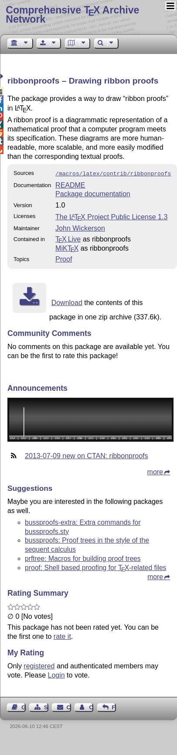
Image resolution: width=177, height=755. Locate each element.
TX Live (68, 238)
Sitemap (46, 706)
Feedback (114, 706)
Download (66, 301)
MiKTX (66, 247)
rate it (62, 635)
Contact (69, 706)
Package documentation (92, 193)
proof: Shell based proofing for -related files (95, 566)
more (155, 471)
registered (39, 665)
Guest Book (23, 706)
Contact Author (91, 706)
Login (56, 674)
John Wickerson (80, 227)
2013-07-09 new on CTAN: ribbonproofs (86, 455)
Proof (63, 258)
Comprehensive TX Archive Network (72, 14)
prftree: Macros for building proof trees (83, 557)
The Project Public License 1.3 (111, 216)
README (70, 184)
